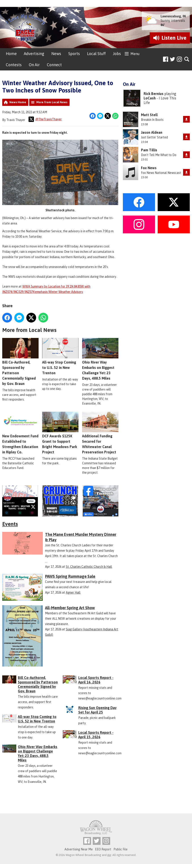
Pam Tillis (149, 150)
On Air (34, 64)
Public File (121, 849)
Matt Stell (149, 115)
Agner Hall (73, 592)
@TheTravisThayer (45, 119)
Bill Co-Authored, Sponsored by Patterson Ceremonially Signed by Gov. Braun (20, 362)
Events (10, 524)
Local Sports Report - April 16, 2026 (96, 680)
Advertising (34, 53)
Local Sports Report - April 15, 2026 (96, 734)
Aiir (109, 855)
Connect (54, 64)
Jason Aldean (151, 132)
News (56, 53)
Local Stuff (96, 53)
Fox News (149, 168)
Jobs (117, 53)
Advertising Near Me (78, 849)
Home (11, 53)
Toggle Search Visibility (187, 59)
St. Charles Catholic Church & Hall (89, 566)
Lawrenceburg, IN (173, 16)
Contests (14, 64)
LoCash (150, 98)
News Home (17, 102)
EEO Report (103, 849)
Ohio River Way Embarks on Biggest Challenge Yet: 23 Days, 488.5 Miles (37, 753)
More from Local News (51, 102)
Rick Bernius (153, 94)
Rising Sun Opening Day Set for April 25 (97, 710)
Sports (74, 53)
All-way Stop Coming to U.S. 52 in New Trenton (60, 356)
